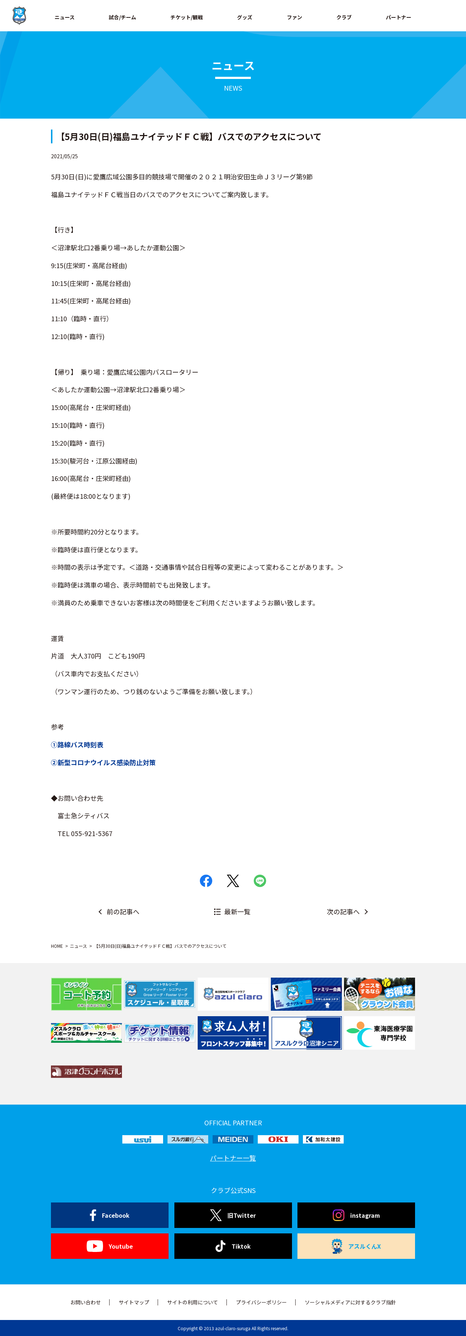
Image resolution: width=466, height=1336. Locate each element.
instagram (356, 1215)
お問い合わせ (85, 1302)
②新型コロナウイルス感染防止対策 (103, 762)
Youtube (110, 1246)
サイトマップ (134, 1302)
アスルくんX (356, 1246)
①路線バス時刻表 (77, 744)
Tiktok (233, 1246)
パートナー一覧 (233, 1157)
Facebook (110, 1215)
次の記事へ (343, 911)
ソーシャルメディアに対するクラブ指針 (350, 1302)
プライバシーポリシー (261, 1302)
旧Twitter (233, 1215)
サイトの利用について (192, 1302)
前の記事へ (123, 911)
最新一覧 (237, 911)
